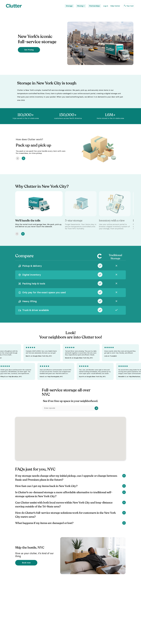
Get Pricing (29, 50)
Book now (26, 563)
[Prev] (17, 158)
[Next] (23, 158)
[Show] (124, 475)
